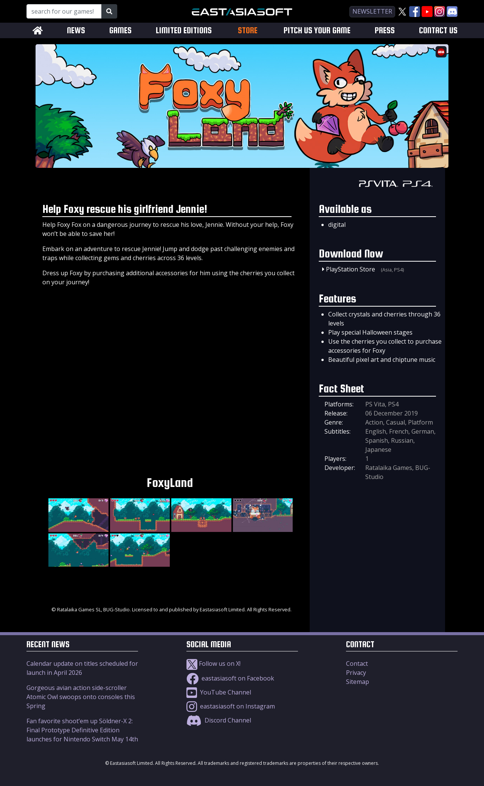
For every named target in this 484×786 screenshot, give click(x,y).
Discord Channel (218, 720)
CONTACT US (438, 30)
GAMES (120, 30)
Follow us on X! (213, 663)
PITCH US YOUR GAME (317, 30)
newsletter (372, 11)
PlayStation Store (350, 269)
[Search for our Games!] (64, 11)
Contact (357, 663)
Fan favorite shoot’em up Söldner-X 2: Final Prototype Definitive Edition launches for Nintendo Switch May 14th (82, 730)
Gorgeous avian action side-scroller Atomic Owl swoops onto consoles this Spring (80, 697)
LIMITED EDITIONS (184, 30)
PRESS (385, 30)
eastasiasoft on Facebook (230, 678)
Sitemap (357, 681)
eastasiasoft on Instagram (230, 706)
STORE (248, 30)
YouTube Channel (218, 692)
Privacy (356, 672)
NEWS (76, 30)
